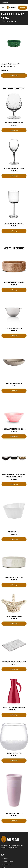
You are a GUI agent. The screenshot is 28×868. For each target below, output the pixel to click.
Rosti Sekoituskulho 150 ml (14, 328)
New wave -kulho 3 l (14, 532)
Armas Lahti (7, 865)
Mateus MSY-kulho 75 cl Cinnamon (14, 282)
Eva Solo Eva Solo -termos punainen (14, 707)
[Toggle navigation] (3, 7)
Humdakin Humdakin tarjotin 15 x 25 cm (14, 662)
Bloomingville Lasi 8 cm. (14, 753)
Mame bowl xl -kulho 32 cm (14, 383)
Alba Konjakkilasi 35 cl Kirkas (14, 123)
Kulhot (14, 21)
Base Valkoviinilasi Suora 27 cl (14, 223)
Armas (6, 858)
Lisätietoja (14, 75)
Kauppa (22, 7)
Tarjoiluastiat (7, 21)
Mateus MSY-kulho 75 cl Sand (14, 577)
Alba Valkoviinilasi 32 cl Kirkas (14, 168)
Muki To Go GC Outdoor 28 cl (14, 813)
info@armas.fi (5, 2)
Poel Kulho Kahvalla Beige (14, 616)
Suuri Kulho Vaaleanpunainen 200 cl (14, 429)
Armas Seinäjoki (8, 861)
